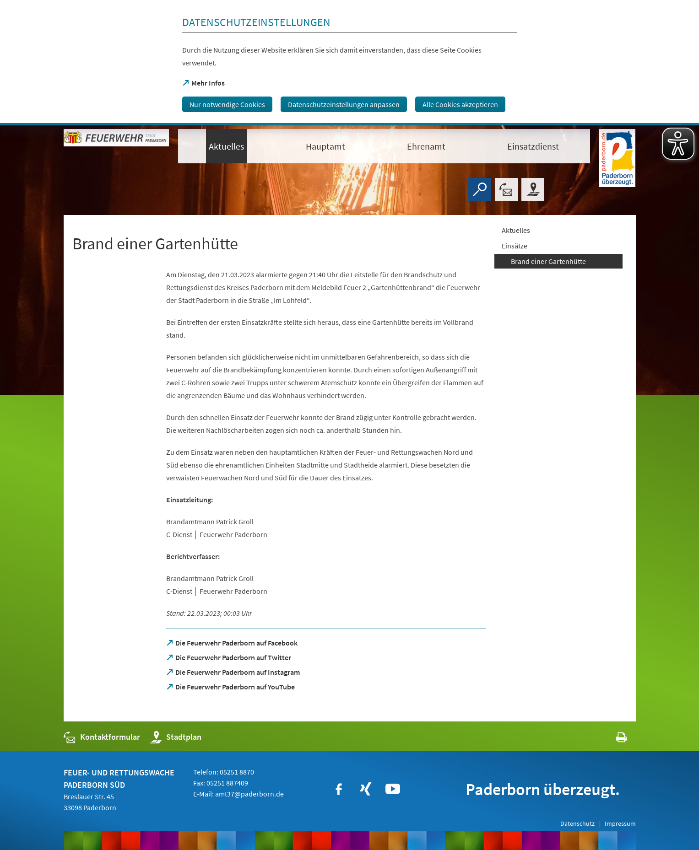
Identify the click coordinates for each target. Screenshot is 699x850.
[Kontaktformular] (506, 189)
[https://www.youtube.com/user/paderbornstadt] (392, 789)
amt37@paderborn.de (249, 793)
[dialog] (349, 62)
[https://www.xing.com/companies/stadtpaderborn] (365, 789)
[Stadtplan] (532, 189)
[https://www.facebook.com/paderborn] (338, 789)
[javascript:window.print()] (613, 739)
